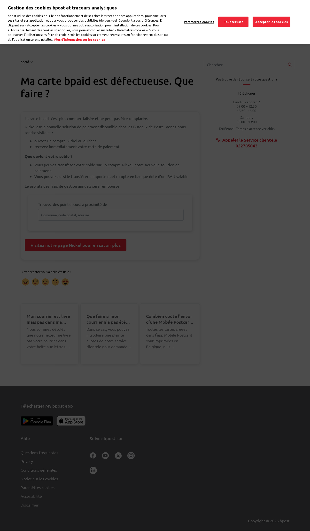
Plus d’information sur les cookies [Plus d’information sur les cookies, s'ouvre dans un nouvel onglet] (79, 34)
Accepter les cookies (271, 16)
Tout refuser (233, 16)
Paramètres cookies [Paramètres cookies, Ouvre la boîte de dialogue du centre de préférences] (199, 16)
